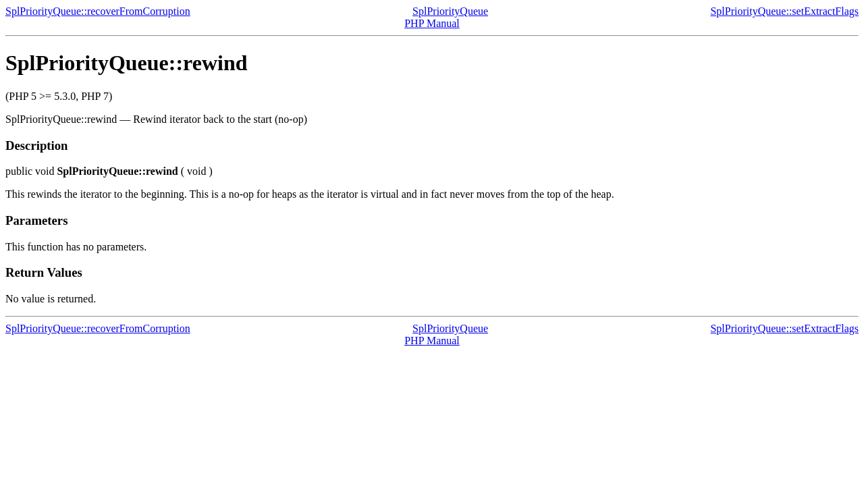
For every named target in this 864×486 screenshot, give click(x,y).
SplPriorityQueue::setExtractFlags (784, 11)
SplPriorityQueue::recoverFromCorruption (97, 11)
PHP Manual (432, 23)
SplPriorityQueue (450, 11)
